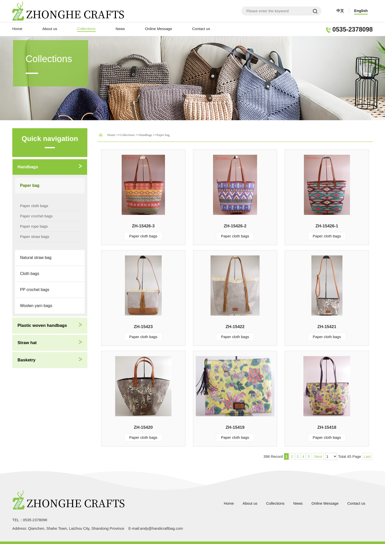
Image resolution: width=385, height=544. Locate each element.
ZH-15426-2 (235, 225)
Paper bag (163, 134)
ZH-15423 (143, 325)
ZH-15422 (235, 325)
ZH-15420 (143, 426)
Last (367, 455)
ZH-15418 (326, 426)
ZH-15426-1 (326, 225)
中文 (340, 11)
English (361, 11)
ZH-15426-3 (143, 225)
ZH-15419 (235, 426)
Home (111, 134)
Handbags (145, 134)
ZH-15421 (326, 325)
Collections (127, 134)
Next (318, 455)
